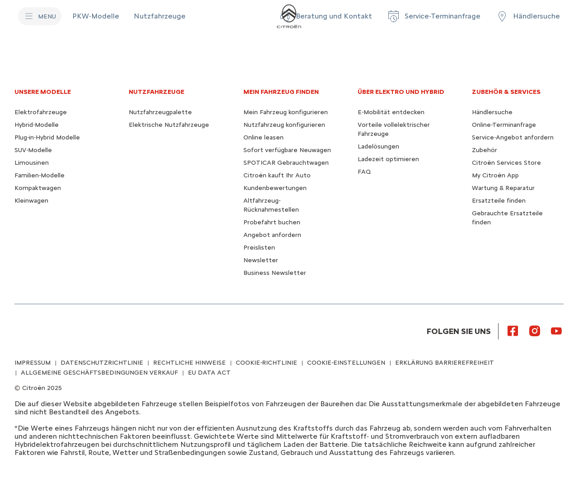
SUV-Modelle (33, 150)
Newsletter (260, 260)
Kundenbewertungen (275, 188)
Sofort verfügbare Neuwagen (287, 150)
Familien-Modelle (39, 175)
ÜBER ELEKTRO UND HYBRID (401, 92)
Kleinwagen (31, 200)
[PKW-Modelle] (95, 16)
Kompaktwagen (37, 188)
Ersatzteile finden (499, 200)
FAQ (364, 172)
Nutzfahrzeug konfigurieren (284, 125)
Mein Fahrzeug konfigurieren (285, 112)
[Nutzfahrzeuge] (160, 16)
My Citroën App (495, 175)
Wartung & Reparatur (503, 188)
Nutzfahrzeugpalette (160, 112)
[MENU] (39, 16)
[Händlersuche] (527, 16)
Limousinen (31, 163)
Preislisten (259, 247)
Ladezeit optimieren (388, 159)
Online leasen (263, 137)
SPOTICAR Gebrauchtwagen (286, 163)
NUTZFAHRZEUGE (156, 92)
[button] (325, 16)
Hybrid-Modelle (36, 125)
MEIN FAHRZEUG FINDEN (281, 92)
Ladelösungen (378, 146)
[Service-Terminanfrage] (433, 16)
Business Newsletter (274, 273)
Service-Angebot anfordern (513, 137)
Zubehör (484, 150)
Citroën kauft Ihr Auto (277, 175)
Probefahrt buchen (271, 222)
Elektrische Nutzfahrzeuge (169, 125)
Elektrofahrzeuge (40, 112)
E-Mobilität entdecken (391, 112)
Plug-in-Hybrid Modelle (47, 137)
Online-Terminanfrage (504, 125)
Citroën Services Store (506, 163)
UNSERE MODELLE (42, 92)
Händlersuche (492, 112)
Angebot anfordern (272, 235)
